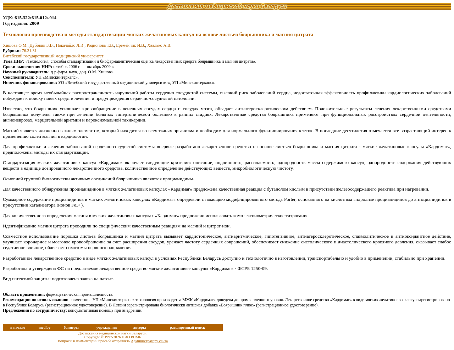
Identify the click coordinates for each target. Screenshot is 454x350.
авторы (139, 327)
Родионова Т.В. (100, 45)
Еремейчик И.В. (130, 45)
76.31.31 (29, 50)
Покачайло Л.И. (70, 45)
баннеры (71, 327)
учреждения (106, 327)
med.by (44, 327)
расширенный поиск (187, 327)
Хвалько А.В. (159, 45)
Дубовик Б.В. (42, 45)
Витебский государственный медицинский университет (53, 55)
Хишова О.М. (15, 45)
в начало (17, 327)
